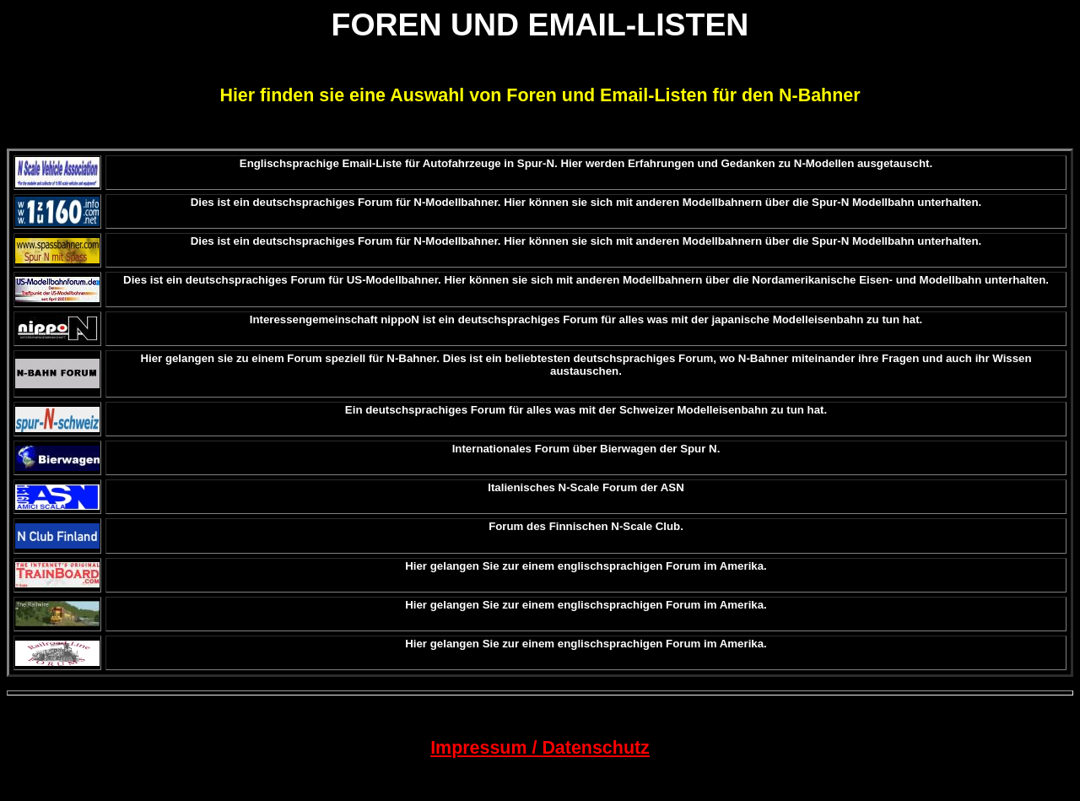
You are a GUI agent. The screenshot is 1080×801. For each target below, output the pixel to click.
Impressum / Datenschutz (540, 748)
